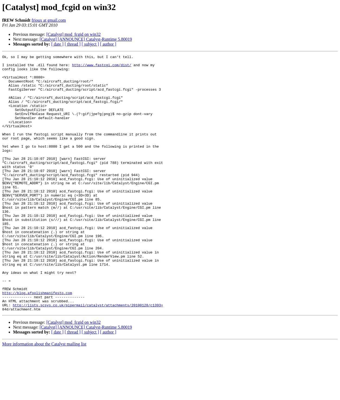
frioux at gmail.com (48, 20)
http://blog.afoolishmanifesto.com (37, 340)
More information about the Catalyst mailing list (44, 395)
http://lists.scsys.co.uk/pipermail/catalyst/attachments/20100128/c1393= (88, 355)
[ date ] (57, 44)
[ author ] (108, 44)
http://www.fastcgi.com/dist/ (101, 67)
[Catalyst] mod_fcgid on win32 (73, 34)
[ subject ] (90, 44)
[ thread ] (73, 44)
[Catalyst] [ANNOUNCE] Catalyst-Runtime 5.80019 (86, 39)
